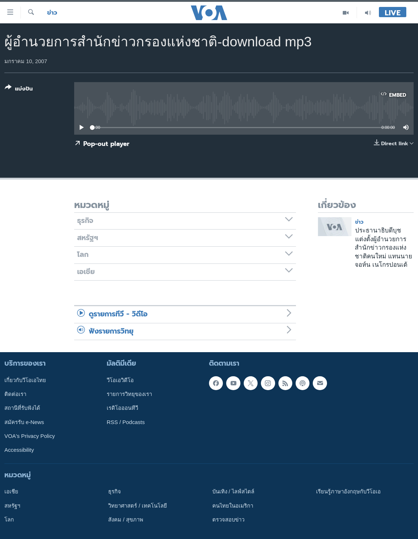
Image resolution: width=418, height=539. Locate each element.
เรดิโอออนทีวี (122, 408)
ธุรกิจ (114, 491)
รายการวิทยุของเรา (129, 394)
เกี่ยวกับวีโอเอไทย (25, 380)
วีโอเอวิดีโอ (120, 380)
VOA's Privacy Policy (29, 436)
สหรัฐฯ (12, 506)
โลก (9, 520)
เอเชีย (11, 491)
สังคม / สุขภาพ (125, 520)
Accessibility (19, 450)
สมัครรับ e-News (24, 422)
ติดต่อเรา (15, 394)
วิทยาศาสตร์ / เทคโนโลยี (137, 506)
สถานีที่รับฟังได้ (22, 408)
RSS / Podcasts (126, 422)
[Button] (19, 89)
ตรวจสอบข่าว (228, 520)
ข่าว (52, 12)
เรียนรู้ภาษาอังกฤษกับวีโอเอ (348, 491)
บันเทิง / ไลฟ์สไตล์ (233, 491)
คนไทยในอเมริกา (232, 506)
